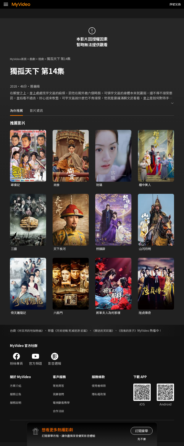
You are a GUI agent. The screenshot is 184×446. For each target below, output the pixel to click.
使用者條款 (102, 387)
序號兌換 (175, 4)
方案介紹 (16, 387)
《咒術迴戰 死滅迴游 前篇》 (75, 331)
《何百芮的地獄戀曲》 (31, 331)
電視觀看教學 (62, 405)
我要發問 (59, 396)
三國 (14, 249)
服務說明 (16, 405)
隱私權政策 (102, 396)
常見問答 (59, 387)
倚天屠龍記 (19, 313)
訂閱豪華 (141, 430)
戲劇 (36, 58)
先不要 (141, 439)
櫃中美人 (145, 185)
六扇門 (58, 313)
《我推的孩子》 (134, 331)
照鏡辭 (101, 249)
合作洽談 (59, 414)
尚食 (56, 185)
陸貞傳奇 (145, 313)
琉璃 (99, 185)
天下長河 (59, 249)
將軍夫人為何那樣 (109, 313)
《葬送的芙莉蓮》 (109, 331)
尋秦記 (16, 185)
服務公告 (16, 396)
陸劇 (45, 58)
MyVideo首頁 (20, 58)
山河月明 (145, 249)
